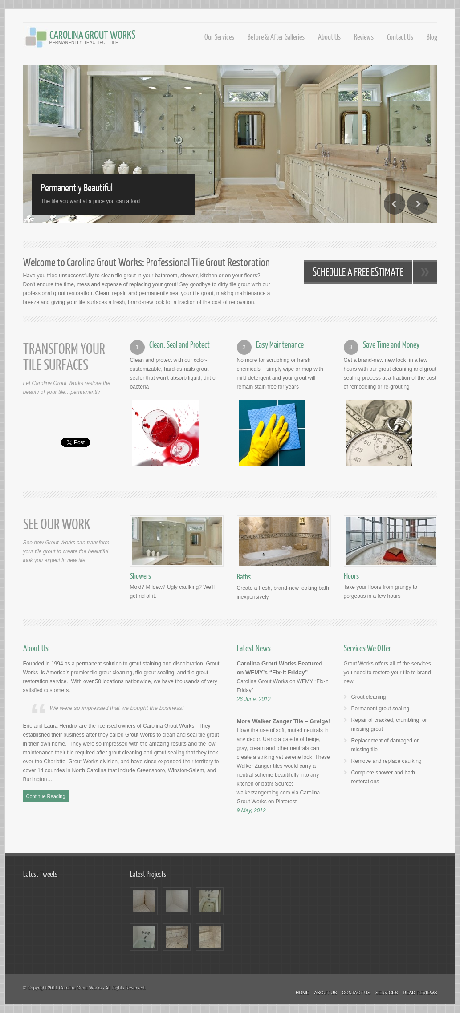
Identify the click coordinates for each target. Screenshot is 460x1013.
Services (386, 992)
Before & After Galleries (276, 36)
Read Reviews (420, 992)
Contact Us (400, 36)
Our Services (219, 36)
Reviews (364, 36)
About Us (329, 36)
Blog (432, 36)
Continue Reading (45, 796)
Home (302, 992)
